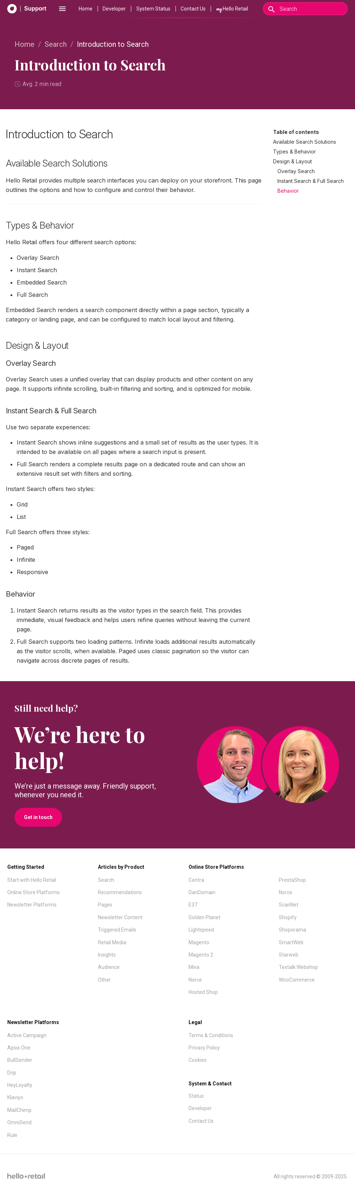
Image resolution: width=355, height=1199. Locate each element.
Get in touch (38, 817)
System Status (153, 9)
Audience (109, 967)
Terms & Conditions (211, 1035)
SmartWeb (291, 942)
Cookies (198, 1060)
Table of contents (296, 132)
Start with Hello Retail (31, 880)
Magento (199, 942)
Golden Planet (204, 917)
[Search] (305, 9)
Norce (195, 980)
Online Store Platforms (33, 892)
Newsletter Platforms (32, 905)
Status (196, 1096)
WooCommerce (297, 980)
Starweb (288, 955)
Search (56, 44)
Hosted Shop (203, 992)
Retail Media (112, 942)
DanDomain (202, 892)
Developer (114, 9)
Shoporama (292, 930)
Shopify (288, 917)
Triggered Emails (117, 930)
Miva (194, 967)
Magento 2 (201, 955)
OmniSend (19, 1122)
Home (85, 9)
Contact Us (193, 9)
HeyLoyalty (19, 1085)
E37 (193, 905)
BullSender (19, 1060)
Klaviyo (15, 1097)
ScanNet (288, 905)
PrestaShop (292, 880)
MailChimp (19, 1110)
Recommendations (120, 892)
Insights (107, 955)
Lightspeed (201, 930)
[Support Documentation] (27, 8)
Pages (105, 905)
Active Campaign (26, 1035)
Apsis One (18, 1048)
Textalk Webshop (298, 967)
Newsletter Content (120, 917)
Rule (12, 1135)
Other (104, 980)
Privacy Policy (204, 1048)
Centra (196, 880)
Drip (11, 1073)
